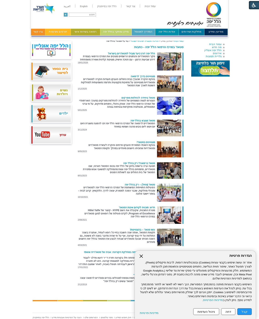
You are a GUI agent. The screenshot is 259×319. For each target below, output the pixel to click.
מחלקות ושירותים (192, 31)
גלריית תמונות (214, 56)
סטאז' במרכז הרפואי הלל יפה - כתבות (159, 47)
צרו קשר (38, 31)
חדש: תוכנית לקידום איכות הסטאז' (137, 207)
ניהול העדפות (206, 311)
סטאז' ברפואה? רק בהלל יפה (139, 163)
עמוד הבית (215, 44)
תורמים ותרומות (58, 31)
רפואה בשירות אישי (85, 31)
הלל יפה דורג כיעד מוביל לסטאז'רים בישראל (131, 53)
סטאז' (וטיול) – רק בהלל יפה (140, 184)
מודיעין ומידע (216, 31)
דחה (228, 311)
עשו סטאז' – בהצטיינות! (142, 229)
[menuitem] (150, 6)
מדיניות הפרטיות (213, 300)
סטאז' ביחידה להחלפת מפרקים (138, 97)
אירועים (217, 53)
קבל (244, 311)
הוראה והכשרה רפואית (148, 41)
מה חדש (217, 47)
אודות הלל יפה (166, 31)
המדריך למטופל (143, 31)
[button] (66, 15)
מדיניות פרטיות (149, 313)
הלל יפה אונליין (213, 50)
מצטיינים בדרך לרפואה (143, 76)
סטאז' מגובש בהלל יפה (143, 120)
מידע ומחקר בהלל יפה (116, 31)
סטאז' (133, 41)
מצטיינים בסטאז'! (146, 142)
